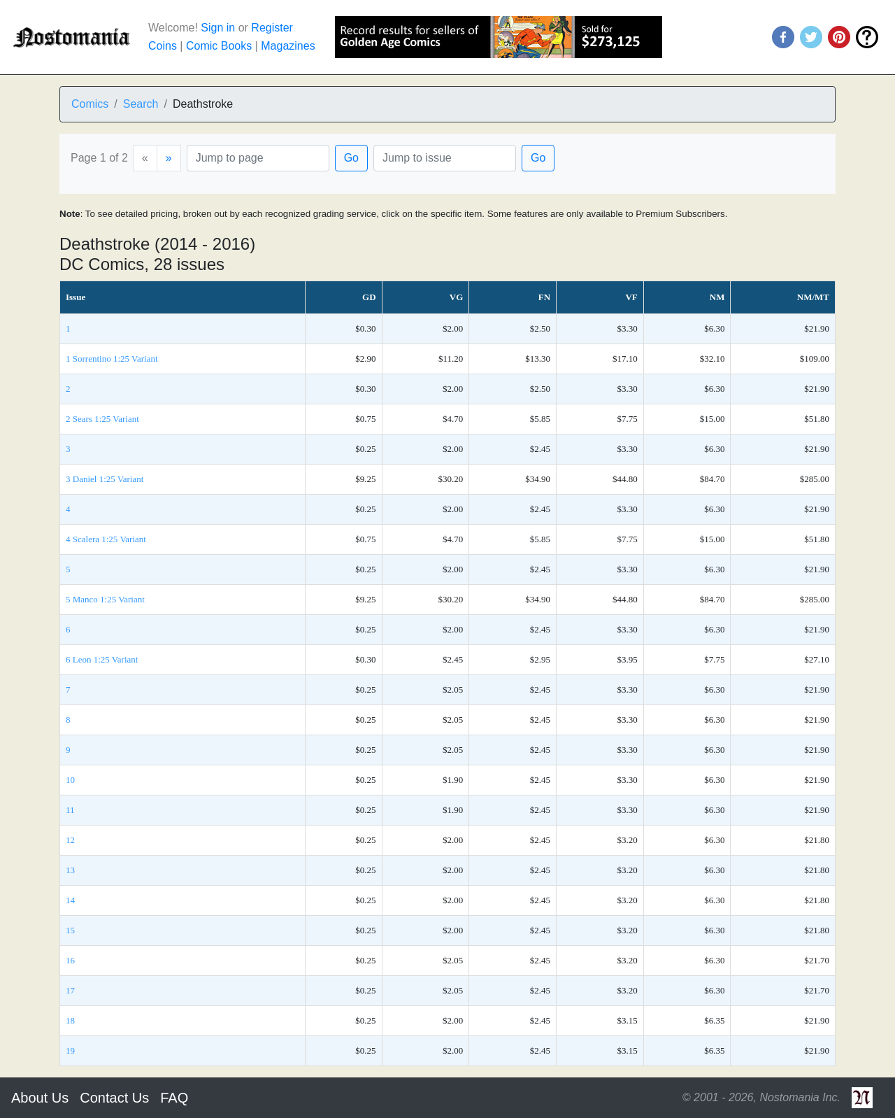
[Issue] (444, 158)
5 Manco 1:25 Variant (105, 599)
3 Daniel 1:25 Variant (104, 479)
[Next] (169, 158)
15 (70, 930)
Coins (162, 46)
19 (70, 1050)
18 (70, 1020)
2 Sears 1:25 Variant (102, 418)
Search (141, 104)
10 (70, 779)
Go (351, 158)
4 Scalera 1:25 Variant (106, 539)
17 (70, 990)
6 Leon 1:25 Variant (102, 659)
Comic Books (219, 46)
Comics (89, 104)
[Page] (258, 158)
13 (70, 870)
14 (70, 900)
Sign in (218, 28)
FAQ (174, 1097)
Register (272, 28)
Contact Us (114, 1097)
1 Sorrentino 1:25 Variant (112, 358)
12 (70, 840)
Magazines (288, 46)
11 (70, 810)
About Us (40, 1097)
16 (70, 960)
